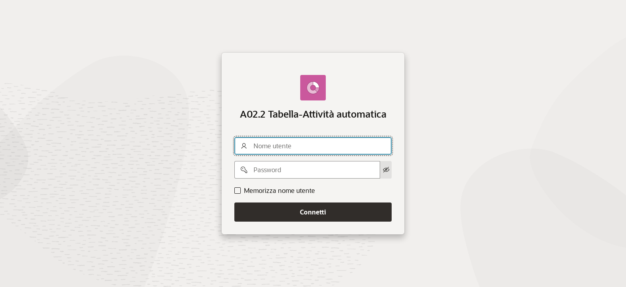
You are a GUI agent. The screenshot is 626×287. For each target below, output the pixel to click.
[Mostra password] (386, 170)
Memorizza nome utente (279, 190)
